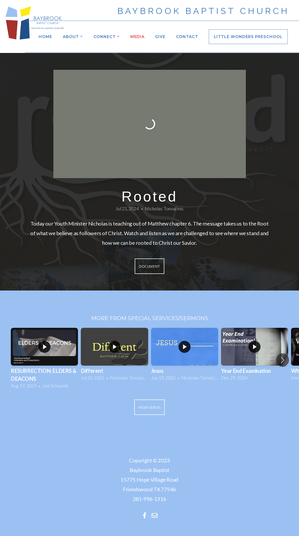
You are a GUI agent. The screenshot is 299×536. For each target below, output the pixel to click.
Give (160, 36)
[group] (44, 360)
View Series (149, 407)
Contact (187, 36)
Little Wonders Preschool (248, 36)
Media (137, 36)
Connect (107, 36)
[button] (282, 360)
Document (149, 266)
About (73, 36)
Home (45, 36)
